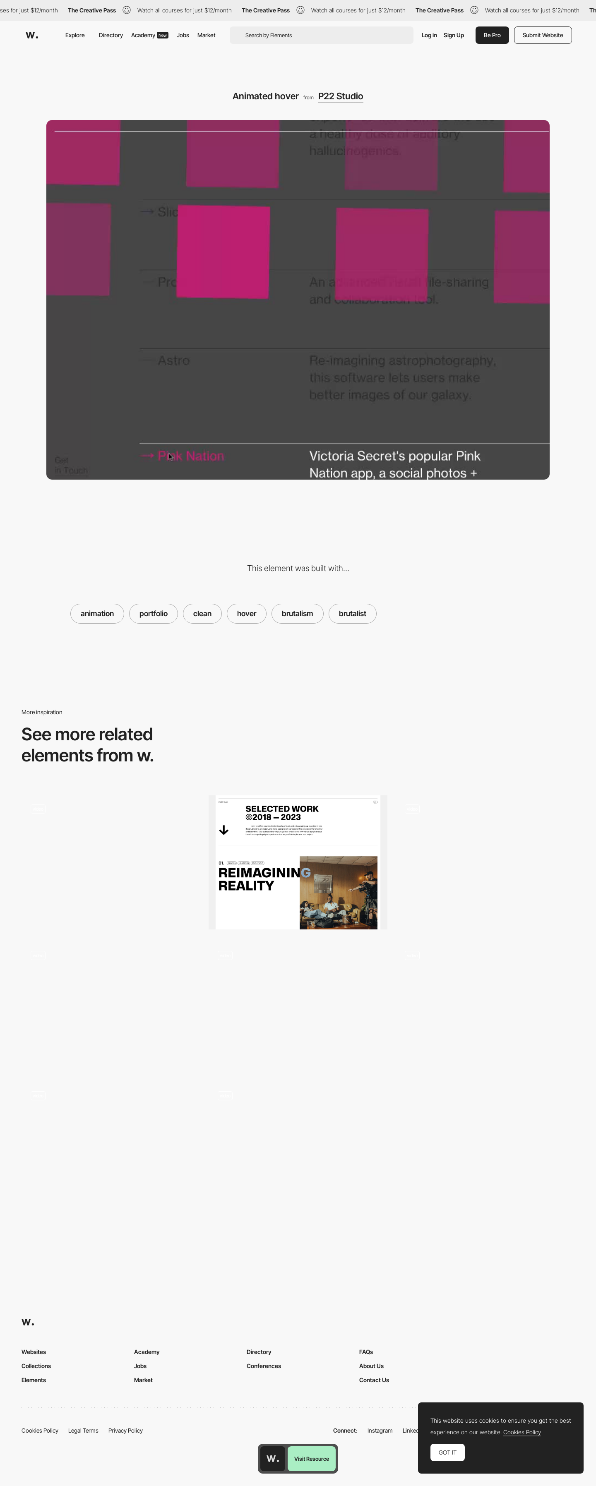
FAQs (366, 1351)
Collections (36, 1365)
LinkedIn (413, 1430)
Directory (111, 34)
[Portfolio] (298, 1149)
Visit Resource (311, 1458)
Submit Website (543, 34)
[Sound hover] (111, 1146)
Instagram (380, 1430)
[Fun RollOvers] (111, 859)
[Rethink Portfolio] (298, 862)
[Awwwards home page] (272, 1458)
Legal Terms (83, 1430)
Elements (34, 1379)
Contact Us (374, 1379)
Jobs (183, 34)
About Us (371, 1365)
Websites (34, 1351)
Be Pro (492, 34)
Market (206, 34)
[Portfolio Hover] (485, 862)
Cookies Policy (40, 1430)
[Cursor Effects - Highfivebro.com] (111, 1006)
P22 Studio (340, 96)
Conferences (264, 1365)
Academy (149, 34)
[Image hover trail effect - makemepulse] (485, 1006)
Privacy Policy (125, 1430)
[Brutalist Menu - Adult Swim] (298, 1006)
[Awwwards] (32, 35)
